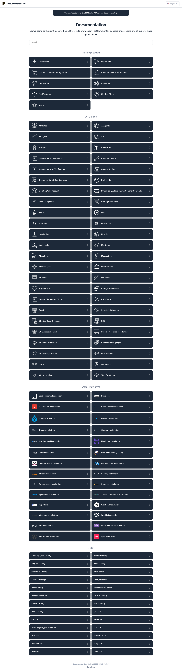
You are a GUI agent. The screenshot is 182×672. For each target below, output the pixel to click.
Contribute (91, 667)
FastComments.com (14, 3)
